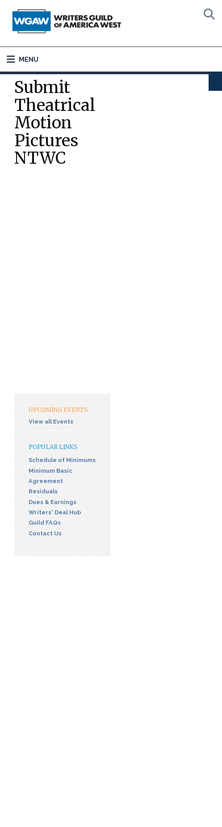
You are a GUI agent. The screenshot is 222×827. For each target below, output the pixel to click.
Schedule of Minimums (62, 460)
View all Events (51, 421)
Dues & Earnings (52, 502)
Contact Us (45, 533)
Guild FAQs (45, 522)
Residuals (43, 491)
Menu (22, 59)
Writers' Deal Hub (55, 512)
